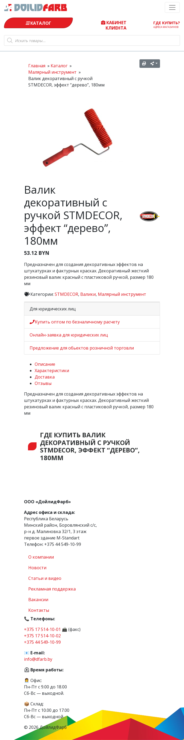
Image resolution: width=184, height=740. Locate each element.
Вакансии (38, 599)
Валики (88, 294)
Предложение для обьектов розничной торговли (82, 348)
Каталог (38, 23)
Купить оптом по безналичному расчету (75, 322)
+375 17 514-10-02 (42, 636)
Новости (37, 568)
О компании (41, 557)
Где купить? (166, 24)
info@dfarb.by (38, 659)
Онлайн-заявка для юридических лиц (69, 335)
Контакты (38, 610)
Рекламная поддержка (52, 589)
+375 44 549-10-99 (42, 642)
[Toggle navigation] (172, 7)
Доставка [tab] (45, 377)
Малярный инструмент (122, 294)
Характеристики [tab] (52, 370)
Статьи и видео (44, 578)
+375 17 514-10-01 (42, 629)
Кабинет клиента (113, 25)
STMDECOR (66, 294)
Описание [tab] (45, 364)
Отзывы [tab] (43, 383)
